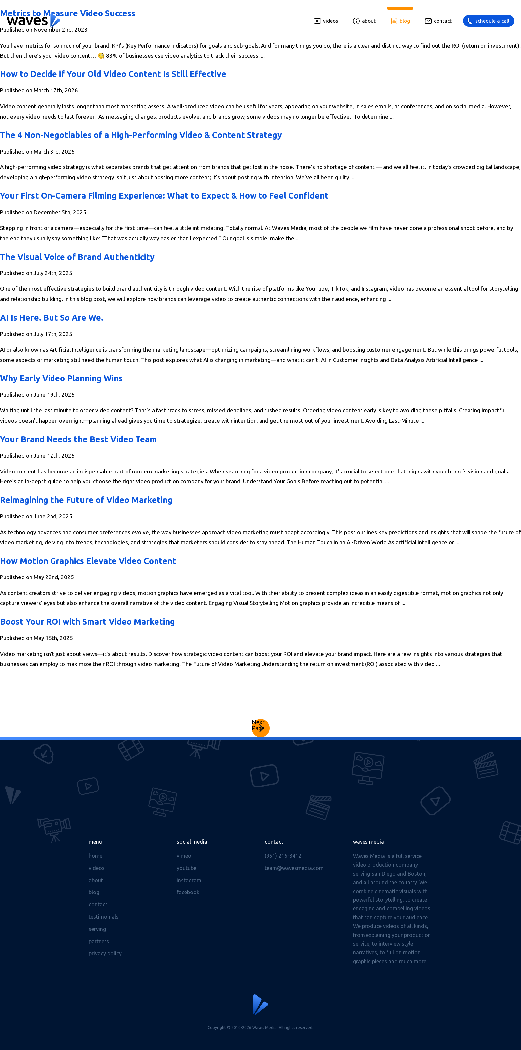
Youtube (186, 868)
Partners (99, 941)
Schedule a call (492, 21)
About (369, 21)
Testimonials (104, 917)
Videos (330, 21)
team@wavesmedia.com (294, 868)
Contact (443, 21)
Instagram (189, 880)
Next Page (258, 725)
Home (95, 856)
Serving (97, 929)
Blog (405, 21)
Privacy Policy (105, 953)
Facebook (188, 892)
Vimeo (184, 856)
